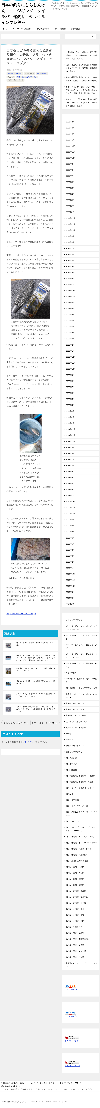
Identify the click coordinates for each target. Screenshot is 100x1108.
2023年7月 (70, 315)
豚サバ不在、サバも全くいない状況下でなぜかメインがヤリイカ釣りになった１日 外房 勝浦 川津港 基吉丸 (81, 90)
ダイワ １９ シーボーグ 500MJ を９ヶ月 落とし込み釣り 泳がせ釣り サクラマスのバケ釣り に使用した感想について (46, 723)
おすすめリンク (43, 29)
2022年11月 (71, 363)
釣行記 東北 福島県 (75, 933)
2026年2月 (70, 134)
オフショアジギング (74, 620)
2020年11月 (71, 508)
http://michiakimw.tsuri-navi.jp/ (21, 614)
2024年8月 (70, 242)
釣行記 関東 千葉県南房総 (78, 939)
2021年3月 (70, 484)
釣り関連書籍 (41, 73)
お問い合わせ (60, 29)
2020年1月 (70, 568)
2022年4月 (70, 405)
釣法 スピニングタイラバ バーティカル (81, 813)
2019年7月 (70, 604)
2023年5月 (70, 327)
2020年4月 (70, 550)
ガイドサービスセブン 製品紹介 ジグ (81, 646)
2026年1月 (70, 140)
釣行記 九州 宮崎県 (75, 879)
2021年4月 (70, 478)
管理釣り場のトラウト (75, 746)
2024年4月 (70, 266)
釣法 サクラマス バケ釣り (78, 806)
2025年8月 (70, 170)
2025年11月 (71, 152)
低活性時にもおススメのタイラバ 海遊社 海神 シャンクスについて (35, 669)
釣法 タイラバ (72, 821)
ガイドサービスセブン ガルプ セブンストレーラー (81, 627)
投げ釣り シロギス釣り (76, 728)
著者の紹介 (75, 29)
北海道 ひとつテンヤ (76, 703)
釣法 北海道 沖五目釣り (77, 855)
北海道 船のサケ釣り (75, 709)
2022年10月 (71, 369)
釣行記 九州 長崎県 (75, 885)
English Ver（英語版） (22, 29)
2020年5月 (70, 544)
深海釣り (69, 740)
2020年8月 (70, 526)
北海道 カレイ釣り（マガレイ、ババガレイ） (81, 695)
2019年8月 (70, 598)
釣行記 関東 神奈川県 (76, 951)
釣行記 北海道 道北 (75, 909)
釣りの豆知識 (29, 73)
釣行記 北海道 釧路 (75, 921)
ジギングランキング (72, 1066)
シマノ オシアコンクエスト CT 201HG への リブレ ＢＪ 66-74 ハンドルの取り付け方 (17, 723)
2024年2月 (70, 279)
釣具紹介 (11, 77)
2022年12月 (71, 357)
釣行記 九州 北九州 (75, 867)
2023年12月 (71, 291)
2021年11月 (71, 435)
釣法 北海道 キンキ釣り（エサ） (80, 837)
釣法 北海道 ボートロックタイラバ (81, 843)
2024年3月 (70, 272)
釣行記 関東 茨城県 (75, 957)
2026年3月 (70, 128)
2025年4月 (70, 194)
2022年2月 (70, 417)
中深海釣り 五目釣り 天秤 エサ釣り (81, 680)
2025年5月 (70, 188)
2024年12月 (71, 218)
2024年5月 (70, 260)
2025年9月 (70, 164)
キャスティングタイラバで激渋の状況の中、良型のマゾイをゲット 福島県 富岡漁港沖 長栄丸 (82, 102)
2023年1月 (70, 351)
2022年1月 (70, 423)
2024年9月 (70, 236)
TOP (40, 1083)
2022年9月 (70, 375)
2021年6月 (70, 465)
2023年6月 (70, 321)
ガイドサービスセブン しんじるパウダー (81, 637)
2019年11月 (71, 580)
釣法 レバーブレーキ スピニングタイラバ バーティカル (81, 829)
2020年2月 (70, 562)
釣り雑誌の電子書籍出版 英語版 (79, 782)
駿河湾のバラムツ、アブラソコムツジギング (81, 965)
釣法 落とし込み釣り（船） (27, 77)
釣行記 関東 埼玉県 (75, 945)
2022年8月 (70, 381)
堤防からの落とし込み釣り (77, 722)
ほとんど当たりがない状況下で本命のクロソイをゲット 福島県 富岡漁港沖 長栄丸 (81, 68)
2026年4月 (70, 122)
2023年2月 (70, 345)
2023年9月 (70, 303)
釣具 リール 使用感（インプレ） (80, 788)
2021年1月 (70, 496)
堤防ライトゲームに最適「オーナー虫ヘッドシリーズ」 (34, 644)
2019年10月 (71, 586)
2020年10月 (71, 514)
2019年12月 (71, 574)
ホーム (5, 29)
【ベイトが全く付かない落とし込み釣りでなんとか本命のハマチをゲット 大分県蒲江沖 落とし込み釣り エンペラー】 (36, 709)
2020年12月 (71, 502)
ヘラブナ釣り (71, 673)
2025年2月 (70, 206)
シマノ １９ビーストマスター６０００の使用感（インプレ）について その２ (35, 695)
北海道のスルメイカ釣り (76, 715)
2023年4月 (70, 333)
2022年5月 (70, 399)
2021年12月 (71, 429)
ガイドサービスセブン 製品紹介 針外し (81, 665)
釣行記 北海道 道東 (75, 915)
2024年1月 (70, 285)
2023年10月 (71, 297)
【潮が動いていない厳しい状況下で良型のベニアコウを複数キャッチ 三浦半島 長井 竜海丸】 (81, 55)
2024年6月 (70, 254)
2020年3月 (70, 556)
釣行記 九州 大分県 (15, 80)
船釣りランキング (71, 1041)
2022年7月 (70, 387)
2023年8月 (70, 309)
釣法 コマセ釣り (73, 800)
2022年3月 (70, 411)
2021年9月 (70, 447)
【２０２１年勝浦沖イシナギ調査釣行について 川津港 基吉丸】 (35, 682)
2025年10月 (71, 158)
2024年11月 (71, 224)
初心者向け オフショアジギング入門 (81, 688)
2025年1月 (70, 212)
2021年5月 (70, 472)
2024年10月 (71, 230)
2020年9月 (70, 520)
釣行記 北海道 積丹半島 (77, 897)
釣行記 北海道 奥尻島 (76, 891)
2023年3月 (70, 339)
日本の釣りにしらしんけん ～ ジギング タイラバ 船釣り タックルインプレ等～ (23, 13)
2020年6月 (70, 538)
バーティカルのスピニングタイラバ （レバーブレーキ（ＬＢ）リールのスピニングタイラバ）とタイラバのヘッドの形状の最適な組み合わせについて (35, 658)
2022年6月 (70, 393)
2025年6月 (70, 182)
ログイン (29, 742)
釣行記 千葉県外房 (74, 927)
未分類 (68, 734)
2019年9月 (70, 592)
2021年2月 (70, 490)
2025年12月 (71, 146)
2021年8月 (70, 453)
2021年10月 (71, 441)
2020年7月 (70, 532)
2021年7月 (70, 459)
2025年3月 (70, 200)
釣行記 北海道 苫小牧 (76, 903)
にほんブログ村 (71, 989)
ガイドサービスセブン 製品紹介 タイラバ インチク (81, 655)
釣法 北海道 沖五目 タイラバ (79, 849)
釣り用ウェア (71, 764)
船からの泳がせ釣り (15, 73)
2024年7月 (70, 248)
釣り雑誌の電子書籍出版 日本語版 (80, 776)
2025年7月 (70, 176)
